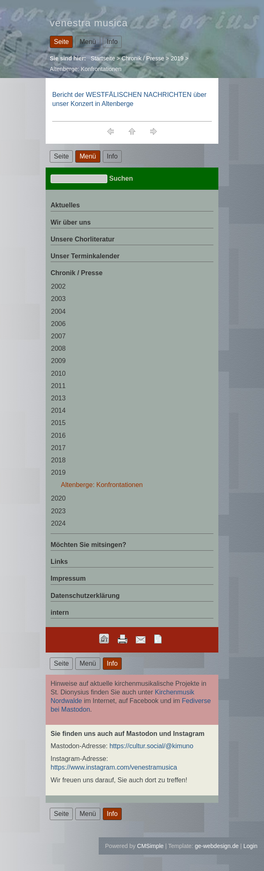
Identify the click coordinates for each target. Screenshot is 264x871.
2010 (58, 373)
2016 (58, 435)
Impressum (68, 578)
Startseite (103, 58)
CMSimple (150, 846)
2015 (58, 422)
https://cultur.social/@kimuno (151, 745)
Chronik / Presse (143, 58)
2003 (58, 298)
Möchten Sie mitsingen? (88, 544)
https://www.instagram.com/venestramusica (114, 767)
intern (60, 612)
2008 (58, 348)
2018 (58, 460)
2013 (58, 398)
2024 (58, 523)
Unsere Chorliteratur (83, 239)
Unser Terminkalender (85, 256)
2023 (58, 511)
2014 (58, 410)
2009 (58, 360)
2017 (58, 447)
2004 (58, 311)
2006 (58, 323)
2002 (58, 286)
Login (250, 846)
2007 (58, 336)
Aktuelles (65, 205)
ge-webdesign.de (217, 846)
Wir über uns (71, 222)
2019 (177, 58)
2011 (58, 385)
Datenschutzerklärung (85, 595)
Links (59, 561)
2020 (58, 498)
